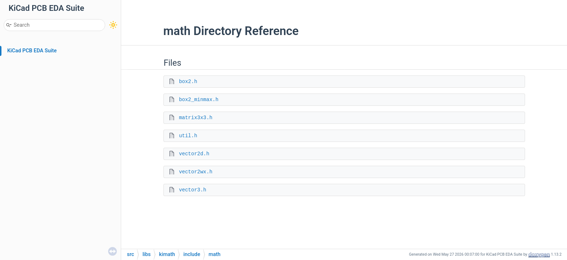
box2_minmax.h (198, 100)
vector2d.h (194, 154)
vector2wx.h (195, 172)
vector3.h (192, 190)
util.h (188, 136)
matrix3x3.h (195, 118)
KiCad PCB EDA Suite (32, 51)
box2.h (188, 81)
